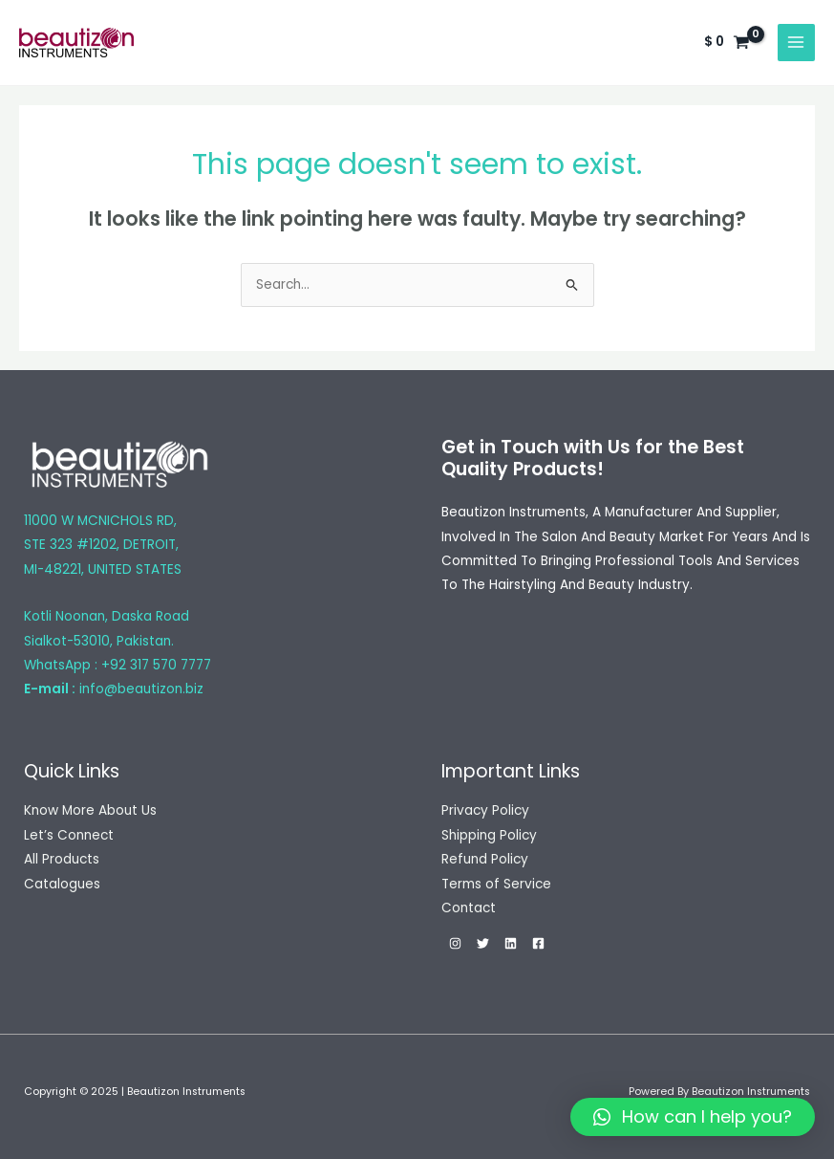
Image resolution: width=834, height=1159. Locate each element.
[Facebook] (538, 943)
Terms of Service (496, 884)
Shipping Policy (489, 835)
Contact (468, 908)
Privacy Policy (485, 810)
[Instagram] (455, 943)
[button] (692, 1117)
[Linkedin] (510, 943)
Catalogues (62, 884)
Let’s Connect (69, 835)
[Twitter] (483, 943)
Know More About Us (90, 810)
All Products (61, 859)
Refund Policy (484, 859)
